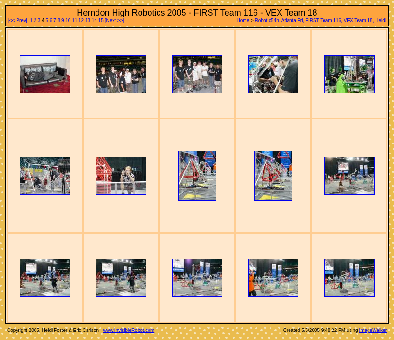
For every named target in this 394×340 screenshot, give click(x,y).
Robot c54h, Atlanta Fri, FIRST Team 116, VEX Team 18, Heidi (320, 20)
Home (243, 20)
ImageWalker (373, 330)
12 (81, 20)
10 (67, 20)
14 (94, 20)
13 (87, 20)
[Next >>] (114, 20)
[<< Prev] (17, 20)
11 (74, 20)
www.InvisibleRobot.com (128, 330)
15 (101, 20)
